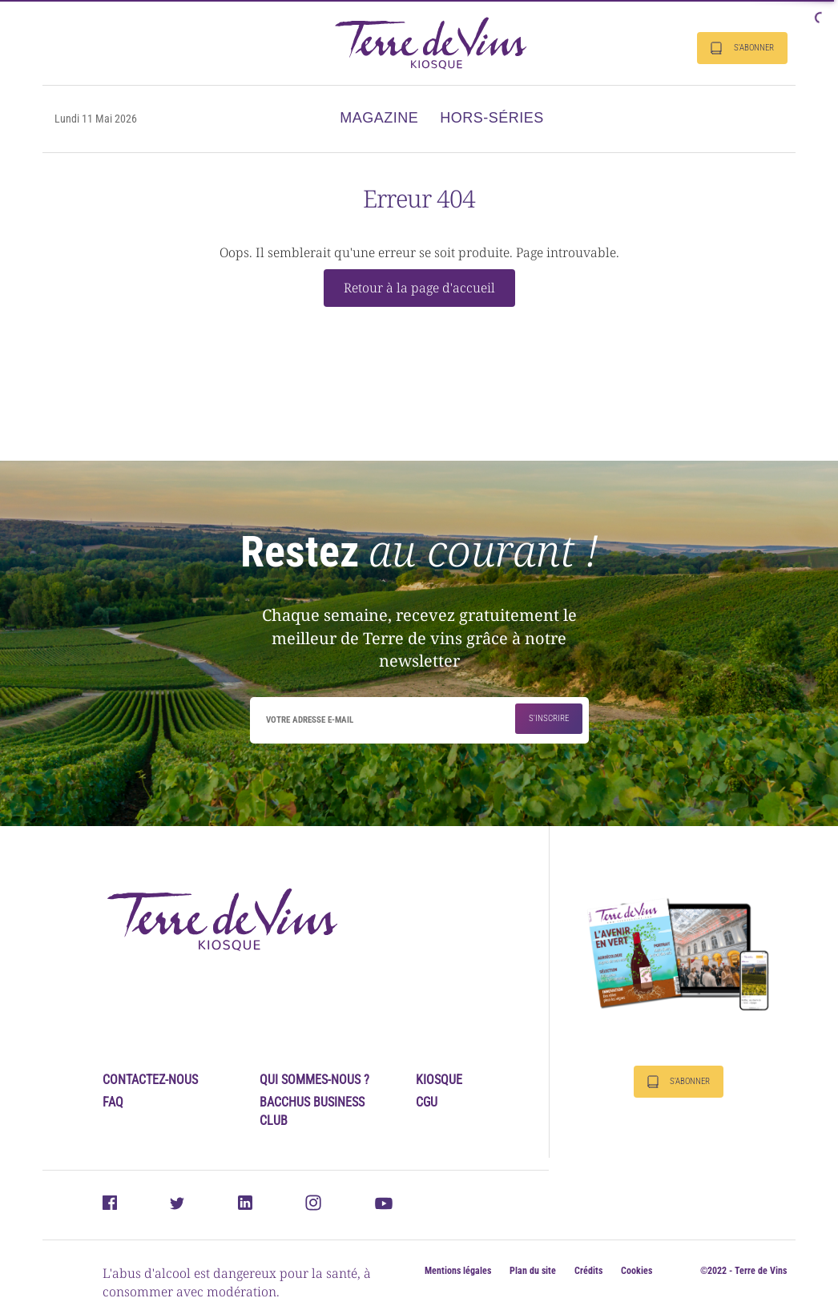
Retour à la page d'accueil (419, 287)
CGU (426, 1102)
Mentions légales (458, 1270)
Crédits (588, 1270)
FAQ (113, 1102)
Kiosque (439, 1079)
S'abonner (742, 48)
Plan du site (533, 1270)
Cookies (636, 1270)
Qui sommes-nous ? (314, 1079)
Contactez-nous (150, 1079)
